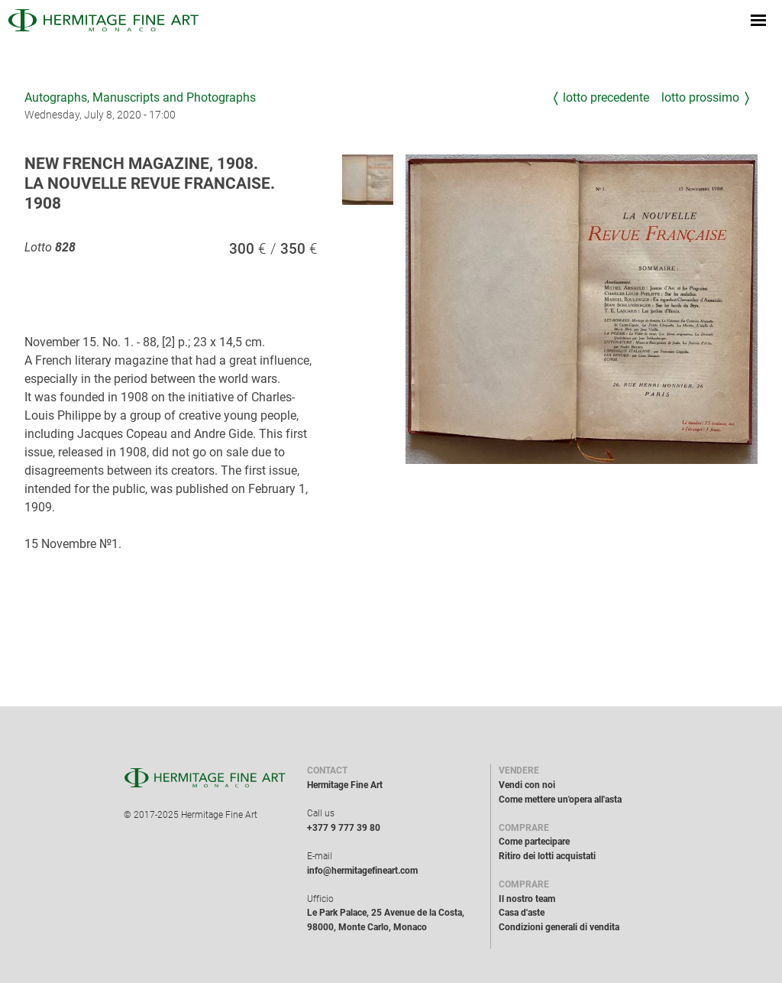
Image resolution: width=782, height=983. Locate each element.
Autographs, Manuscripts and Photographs (140, 97)
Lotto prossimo (700, 97)
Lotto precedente (606, 97)
